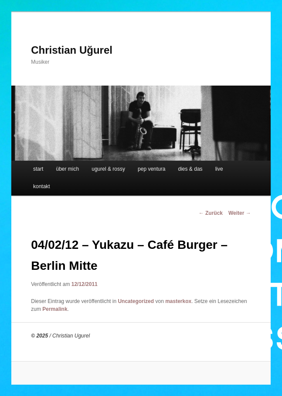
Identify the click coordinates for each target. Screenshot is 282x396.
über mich (67, 169)
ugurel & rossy (108, 169)
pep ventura (151, 169)
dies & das (190, 169)
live (219, 169)
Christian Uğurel (71, 50)
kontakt (41, 186)
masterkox (178, 301)
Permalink (54, 309)
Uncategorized (136, 301)
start (38, 169)
